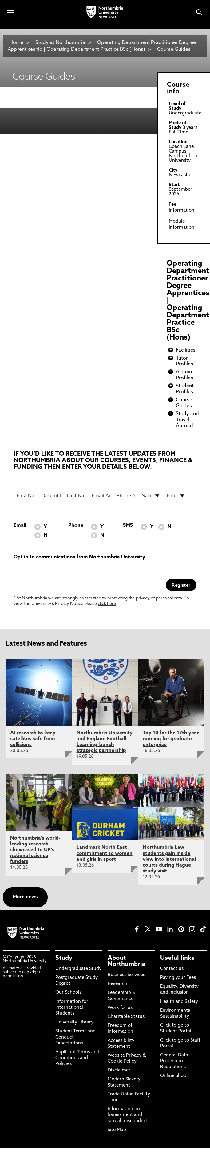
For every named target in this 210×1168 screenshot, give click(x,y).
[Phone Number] (125, 496)
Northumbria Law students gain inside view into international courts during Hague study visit (169, 859)
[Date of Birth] (50, 496)
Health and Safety (179, 1001)
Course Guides (174, 49)
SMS (128, 525)
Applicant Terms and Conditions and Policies (77, 1058)
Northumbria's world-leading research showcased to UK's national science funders (35, 850)
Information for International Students (71, 1007)
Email (20, 525)
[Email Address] (101, 496)
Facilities (186, 350)
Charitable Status (126, 1017)
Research (117, 984)
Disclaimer (119, 1070)
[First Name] (26, 496)
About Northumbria (126, 961)
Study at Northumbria (60, 42)
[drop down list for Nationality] (150, 496)
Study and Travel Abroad (187, 419)
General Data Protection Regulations (174, 1061)
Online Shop (173, 1076)
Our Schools (68, 992)
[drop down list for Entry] (176, 496)
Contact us (172, 969)
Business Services (126, 975)
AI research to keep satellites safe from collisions (33, 739)
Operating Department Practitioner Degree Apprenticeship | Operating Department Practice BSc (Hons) (102, 46)
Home (16, 42)
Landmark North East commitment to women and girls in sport (105, 853)
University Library (74, 1022)
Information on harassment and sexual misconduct (128, 1115)
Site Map (117, 1130)
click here (107, 604)
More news (25, 897)
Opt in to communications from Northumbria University (79, 557)
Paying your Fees (178, 977)
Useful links (177, 958)
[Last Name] (76, 496)
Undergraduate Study (78, 969)
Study (63, 958)
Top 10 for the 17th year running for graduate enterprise (171, 739)
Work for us (120, 1008)
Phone (75, 525)
